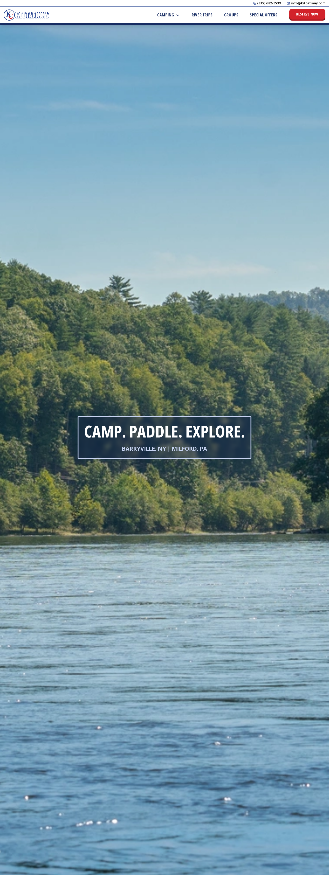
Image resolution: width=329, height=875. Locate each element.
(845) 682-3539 (267, 3)
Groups (231, 15)
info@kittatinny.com (306, 3)
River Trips (202, 15)
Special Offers (263, 15)
